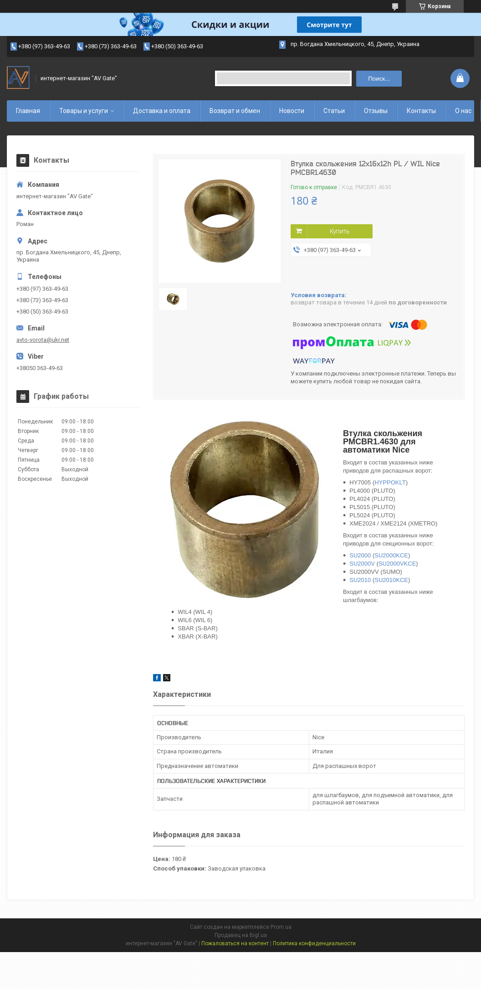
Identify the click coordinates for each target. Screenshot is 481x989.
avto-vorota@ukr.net (42, 339)
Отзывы (376, 110)
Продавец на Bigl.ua (241, 935)
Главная (28, 110)
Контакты (421, 110)
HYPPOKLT (389, 482)
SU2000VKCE (397, 563)
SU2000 (360, 555)
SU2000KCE (391, 555)
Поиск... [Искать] (379, 78)
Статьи (334, 110)
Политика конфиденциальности (314, 943)
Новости (291, 110)
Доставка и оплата (161, 110)
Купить (339, 231)
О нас (463, 110)
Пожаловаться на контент (235, 943)
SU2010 (360, 580)
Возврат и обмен (235, 110)
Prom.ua (281, 927)
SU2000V (362, 563)
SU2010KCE (391, 580)
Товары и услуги (83, 110)
